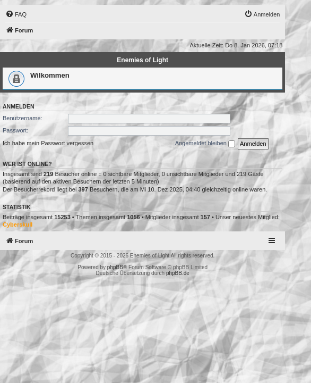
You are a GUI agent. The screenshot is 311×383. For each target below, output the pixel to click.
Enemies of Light (142, 60)
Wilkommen (50, 75)
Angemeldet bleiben (205, 143)
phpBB (115, 267)
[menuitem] (16, 14)
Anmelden (18, 106)
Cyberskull (17, 224)
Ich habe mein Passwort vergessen (48, 143)
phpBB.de (177, 273)
